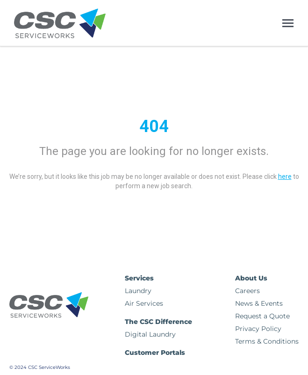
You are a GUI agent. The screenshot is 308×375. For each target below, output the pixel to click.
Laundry (138, 291)
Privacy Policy (258, 328)
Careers (247, 291)
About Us (251, 278)
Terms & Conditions (267, 341)
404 (154, 126)
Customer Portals (155, 352)
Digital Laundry (150, 334)
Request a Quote (262, 316)
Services (139, 278)
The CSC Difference (158, 321)
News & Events (259, 303)
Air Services (144, 303)
